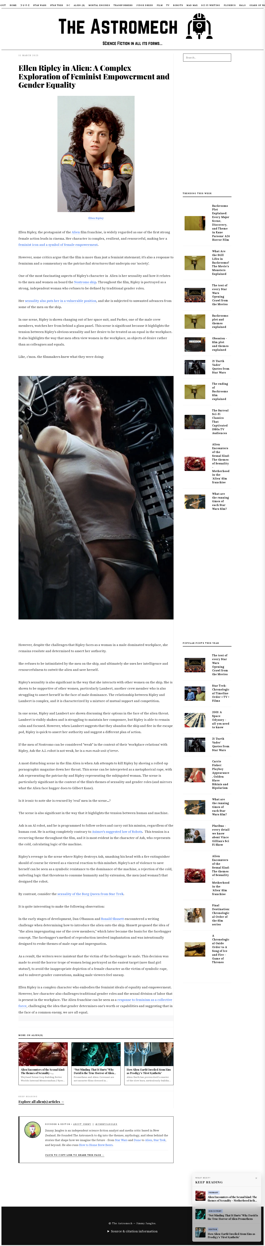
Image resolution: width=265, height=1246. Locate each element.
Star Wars (40, 5)
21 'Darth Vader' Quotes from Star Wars (220, 366)
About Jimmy (82, 1124)
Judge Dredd (144, 5)
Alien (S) (79, 5)
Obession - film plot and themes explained (220, 344)
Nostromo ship (85, 282)
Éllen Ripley (96, 218)
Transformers (123, 5)
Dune (137, 1140)
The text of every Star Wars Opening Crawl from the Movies (220, 295)
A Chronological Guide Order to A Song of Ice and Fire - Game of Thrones (220, 949)
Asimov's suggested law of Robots (116, 832)
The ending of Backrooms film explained (220, 391)
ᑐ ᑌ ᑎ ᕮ (25, 5)
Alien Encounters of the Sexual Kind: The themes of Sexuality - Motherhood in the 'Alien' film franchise (220, 463)
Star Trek (56, 5)
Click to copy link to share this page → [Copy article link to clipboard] (74, 1155)
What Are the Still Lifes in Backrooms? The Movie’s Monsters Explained (220, 263)
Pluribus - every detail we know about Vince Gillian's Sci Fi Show (220, 835)
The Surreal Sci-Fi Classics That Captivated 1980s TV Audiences (220, 422)
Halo (242, 5)
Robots (178, 5)
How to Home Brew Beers (96, 1145)
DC (68, 5)
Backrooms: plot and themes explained (220, 321)
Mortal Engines (99, 5)
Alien (76, 232)
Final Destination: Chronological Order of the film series (221, 915)
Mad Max (192, 5)
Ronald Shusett (112, 919)
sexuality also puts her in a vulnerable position (60, 301)
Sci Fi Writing (210, 5)
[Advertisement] (207, 128)
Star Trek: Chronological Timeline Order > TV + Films (220, 693)
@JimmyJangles (106, 1124)
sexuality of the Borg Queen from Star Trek (90, 894)
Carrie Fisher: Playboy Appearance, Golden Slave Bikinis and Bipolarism (220, 775)
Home (13, 5)
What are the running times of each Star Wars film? (220, 501)
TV (168, 5)
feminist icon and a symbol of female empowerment (58, 245)
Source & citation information (134, 1231)
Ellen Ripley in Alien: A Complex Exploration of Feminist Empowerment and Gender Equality (94, 76)
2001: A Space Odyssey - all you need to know (220, 720)
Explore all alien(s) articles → (41, 1101)
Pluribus (230, 5)
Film (160, 5)
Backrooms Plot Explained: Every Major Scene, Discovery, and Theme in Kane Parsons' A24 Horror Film (221, 223)
